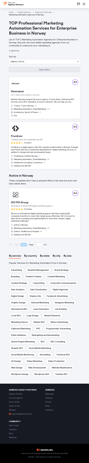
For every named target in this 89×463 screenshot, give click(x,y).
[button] (44, 61)
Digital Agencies (24, 12)
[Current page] (38, 244)
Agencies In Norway (43, 12)
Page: (31, 245)
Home (11, 12)
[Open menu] (84, 4)
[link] (78, 4)
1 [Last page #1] (46, 245)
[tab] (15, 255)
